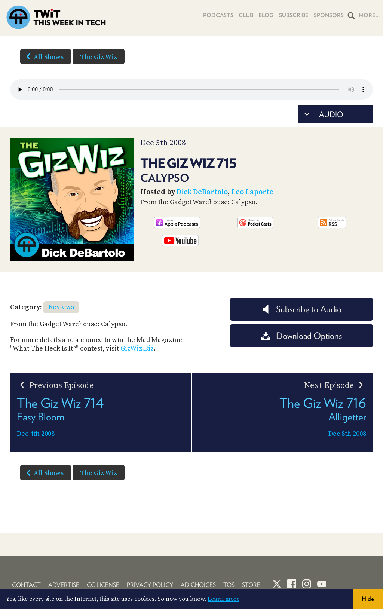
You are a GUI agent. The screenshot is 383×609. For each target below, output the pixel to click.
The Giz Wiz (98, 57)
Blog (266, 15)
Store (251, 584)
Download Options (301, 335)
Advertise (63, 584)
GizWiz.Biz (137, 348)
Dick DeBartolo (202, 192)
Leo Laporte (252, 192)
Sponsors (329, 15)
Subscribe (294, 15)
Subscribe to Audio (301, 309)
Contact (26, 584)
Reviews (61, 307)
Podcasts (218, 15)
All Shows (43, 56)
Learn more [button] (223, 599)
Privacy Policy (150, 584)
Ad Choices (198, 584)
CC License (103, 584)
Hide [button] (368, 598)
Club (246, 15)
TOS (229, 584)
